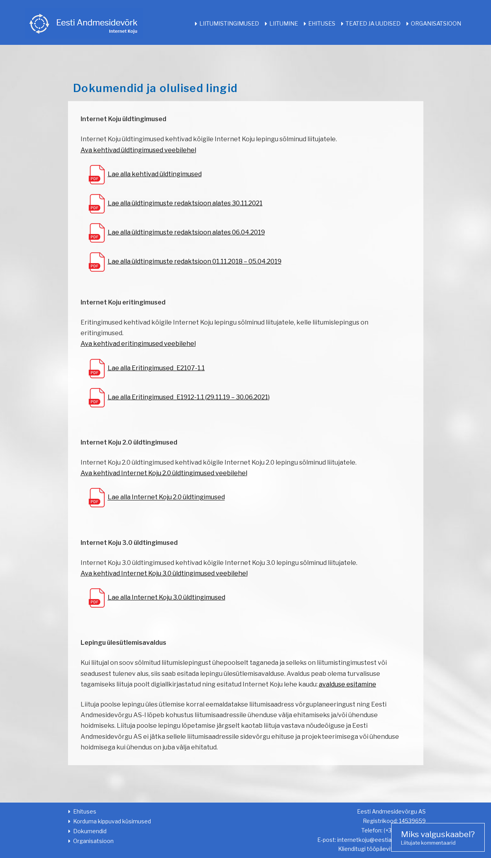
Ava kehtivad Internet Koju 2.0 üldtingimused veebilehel (164, 473)
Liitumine (283, 23)
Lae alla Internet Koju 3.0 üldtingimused (166, 597)
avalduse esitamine (347, 684)
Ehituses (321, 23)
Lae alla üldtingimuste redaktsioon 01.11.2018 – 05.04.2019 (194, 261)
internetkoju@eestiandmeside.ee (381, 839)
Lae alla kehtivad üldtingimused (155, 174)
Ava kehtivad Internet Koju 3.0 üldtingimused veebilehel (164, 573)
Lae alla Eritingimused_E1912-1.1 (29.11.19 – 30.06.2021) (189, 397)
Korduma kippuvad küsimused (112, 821)
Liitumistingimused (229, 23)
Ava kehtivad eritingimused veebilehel (138, 343)
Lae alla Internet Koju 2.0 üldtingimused (166, 497)
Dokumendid (90, 831)
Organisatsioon (436, 23)
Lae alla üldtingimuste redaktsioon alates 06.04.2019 (186, 232)
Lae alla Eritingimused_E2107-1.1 (156, 368)
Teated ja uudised (373, 23)
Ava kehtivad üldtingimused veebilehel (138, 150)
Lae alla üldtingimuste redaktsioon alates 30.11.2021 (185, 203)
